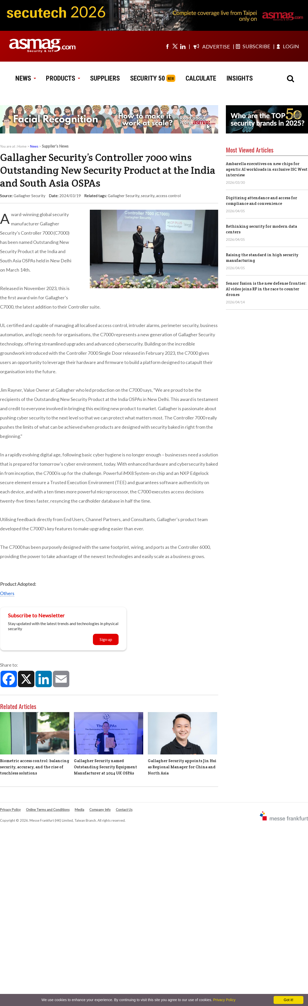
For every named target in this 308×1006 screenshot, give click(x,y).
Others (7, 593)
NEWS (25, 78)
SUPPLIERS (105, 78)
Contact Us (124, 810)
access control (168, 195)
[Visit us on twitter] (175, 46)
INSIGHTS (239, 78)
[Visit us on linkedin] (182, 46)
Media (79, 810)
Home (21, 146)
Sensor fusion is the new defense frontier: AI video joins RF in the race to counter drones (266, 289)
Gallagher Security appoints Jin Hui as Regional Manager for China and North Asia (182, 766)
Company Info (100, 810)
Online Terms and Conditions (48, 810)
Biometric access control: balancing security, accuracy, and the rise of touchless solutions (34, 766)
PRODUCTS (63, 78)
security (148, 195)
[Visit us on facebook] (167, 46)
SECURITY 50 (147, 78)
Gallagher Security (123, 195)
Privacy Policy (10, 810)
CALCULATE (201, 78)
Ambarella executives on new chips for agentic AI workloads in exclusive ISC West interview (266, 169)
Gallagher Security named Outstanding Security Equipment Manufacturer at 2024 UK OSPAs (105, 766)
